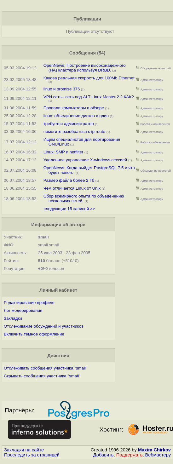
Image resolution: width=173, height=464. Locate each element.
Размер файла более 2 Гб (68, 180)
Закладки (13, 318)
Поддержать (129, 454)
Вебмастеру (158, 454)
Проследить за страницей (32, 454)
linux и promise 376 (61, 89)
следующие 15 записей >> (69, 208)
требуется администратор (68, 123)
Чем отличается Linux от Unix (72, 188)
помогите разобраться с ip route (74, 131)
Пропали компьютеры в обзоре (73, 108)
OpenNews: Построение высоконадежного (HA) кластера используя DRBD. (84, 67)
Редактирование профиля (29, 302)
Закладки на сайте (24, 449)
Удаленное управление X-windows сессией (85, 160)
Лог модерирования (23, 310)
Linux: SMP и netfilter (63, 152)
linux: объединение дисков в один (76, 115)
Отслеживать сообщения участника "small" (45, 368)
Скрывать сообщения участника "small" (42, 376)
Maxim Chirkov (154, 449)
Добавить (103, 454)
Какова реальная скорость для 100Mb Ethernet (89, 78)
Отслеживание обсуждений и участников (44, 326)
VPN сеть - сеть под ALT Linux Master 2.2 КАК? (88, 97)
